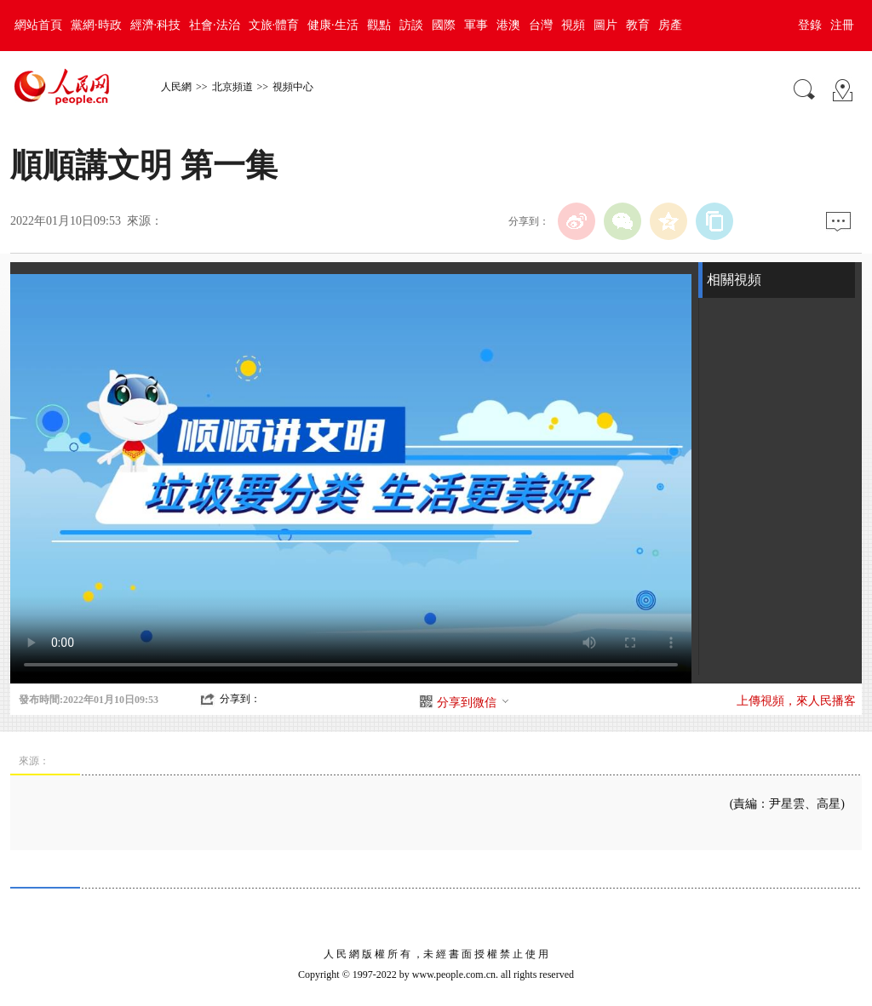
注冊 (842, 25)
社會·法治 (214, 25)
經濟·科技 (155, 25)
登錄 (810, 25)
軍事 (476, 25)
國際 (444, 25)
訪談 (411, 25)
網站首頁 (38, 25)
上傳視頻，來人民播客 (796, 700)
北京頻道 (232, 87)
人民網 (176, 87)
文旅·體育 (274, 25)
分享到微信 (473, 702)
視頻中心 (292, 87)
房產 (670, 25)
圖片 (605, 25)
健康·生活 (333, 25)
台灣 (541, 25)
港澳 (508, 25)
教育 (638, 25)
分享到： (240, 699)
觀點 (379, 25)
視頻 (573, 25)
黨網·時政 (96, 25)
